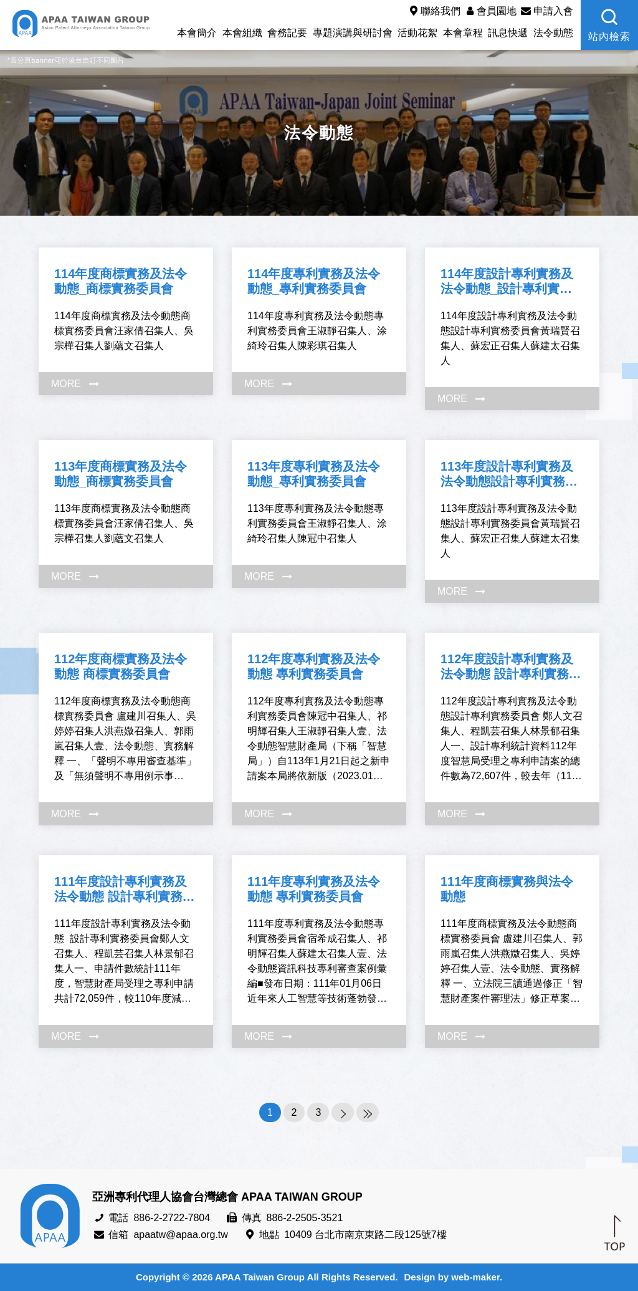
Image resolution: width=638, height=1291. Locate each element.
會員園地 (490, 11)
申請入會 (546, 11)
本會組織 (242, 32)
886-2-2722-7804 (171, 1218)
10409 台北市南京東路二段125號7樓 (365, 1235)
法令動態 (553, 32)
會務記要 (287, 32)
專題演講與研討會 (353, 32)
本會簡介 (197, 32)
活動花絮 (417, 32)
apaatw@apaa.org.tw (180, 1235)
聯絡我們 (433, 11)
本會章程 (463, 32)
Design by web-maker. (453, 1277)
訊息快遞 (508, 32)
